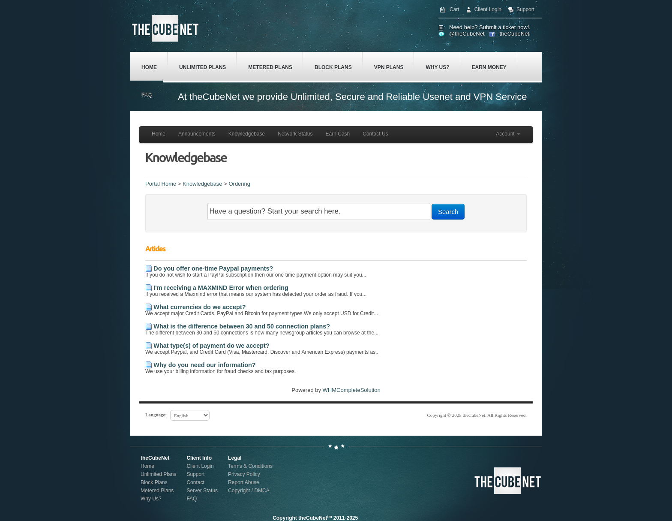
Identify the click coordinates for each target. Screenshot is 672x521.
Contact (195, 482)
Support (525, 9)
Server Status (202, 491)
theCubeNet (514, 33)
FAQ (146, 94)
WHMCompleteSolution (352, 390)
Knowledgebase (246, 134)
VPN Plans (389, 67)
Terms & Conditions (250, 466)
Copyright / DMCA (249, 491)
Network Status (295, 134)
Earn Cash (338, 134)
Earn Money (489, 67)
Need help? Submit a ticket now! (489, 27)
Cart (454, 9)
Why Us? (437, 67)
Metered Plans (270, 67)
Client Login (487, 9)
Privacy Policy (244, 474)
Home (149, 67)
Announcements (197, 134)
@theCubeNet (467, 33)
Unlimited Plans (202, 67)
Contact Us (375, 134)
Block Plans (333, 67)
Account (508, 134)
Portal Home (160, 184)
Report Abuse (243, 482)
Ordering (239, 184)
